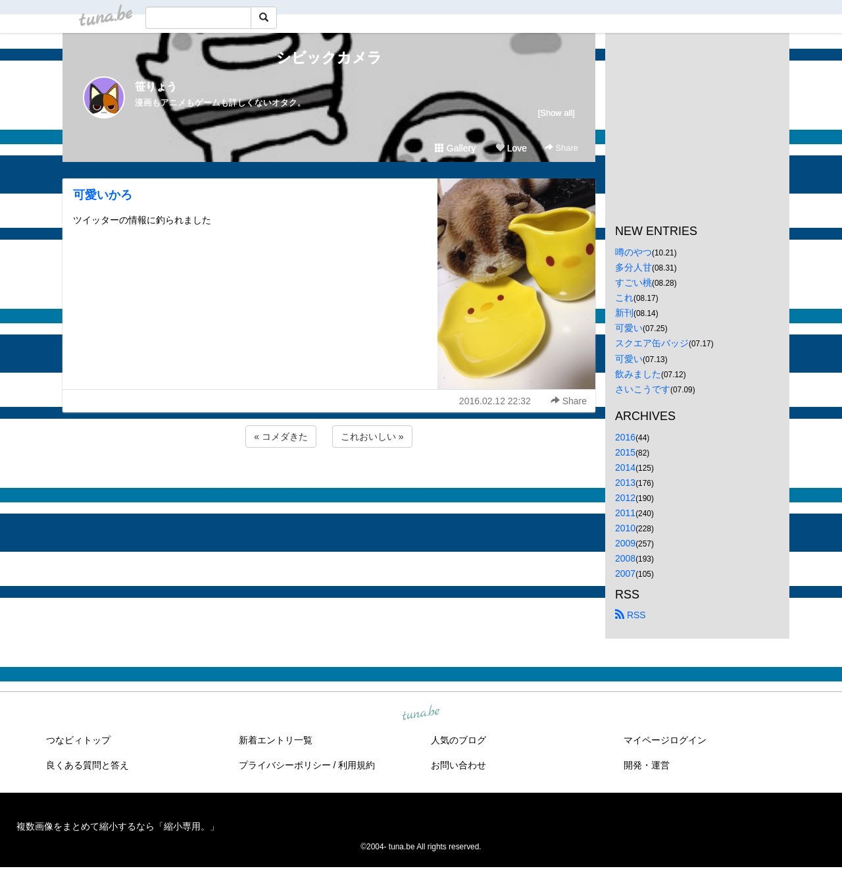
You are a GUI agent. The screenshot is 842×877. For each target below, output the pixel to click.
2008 (625, 558)
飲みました (638, 374)
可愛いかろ (102, 194)
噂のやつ (633, 252)
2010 (625, 528)
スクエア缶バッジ (652, 343)
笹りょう (156, 86)
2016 (625, 437)
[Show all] (556, 113)
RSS (630, 615)
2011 (625, 513)
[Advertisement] (328, 486)
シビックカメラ (329, 57)
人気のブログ (458, 740)
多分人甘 (633, 267)
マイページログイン (665, 740)
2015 (625, 452)
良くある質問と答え (87, 765)
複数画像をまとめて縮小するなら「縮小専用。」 (117, 826)
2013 (625, 482)
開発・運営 (647, 765)
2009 (625, 543)
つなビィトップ (78, 740)
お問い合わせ (458, 765)
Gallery (455, 148)
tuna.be (420, 713)
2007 (625, 573)
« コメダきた (281, 436)
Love (511, 148)
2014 (625, 467)
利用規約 (356, 765)
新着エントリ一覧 (275, 740)
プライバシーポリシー (285, 765)
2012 (625, 497)
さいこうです (642, 389)
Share (561, 148)
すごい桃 (633, 282)
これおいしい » (372, 436)
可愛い (629, 328)
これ (624, 297)
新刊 (624, 312)
